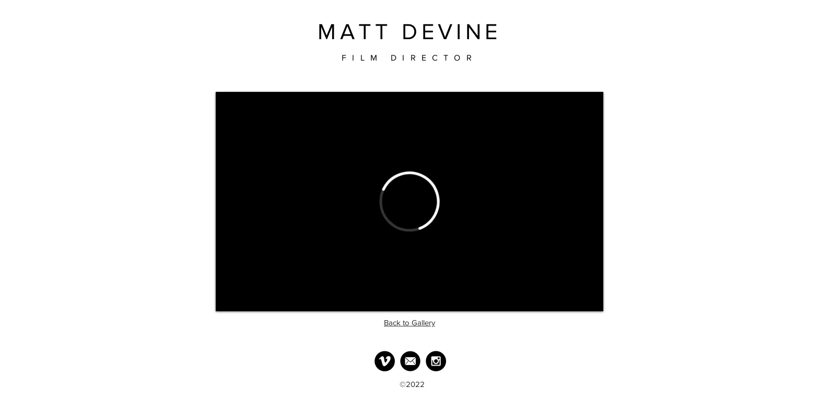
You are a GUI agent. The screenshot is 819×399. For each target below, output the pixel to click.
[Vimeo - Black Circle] (385, 361)
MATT (355, 31)
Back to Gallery (409, 322)
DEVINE (451, 31)
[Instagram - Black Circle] (436, 361)
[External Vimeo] (409, 201)
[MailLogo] (410, 361)
